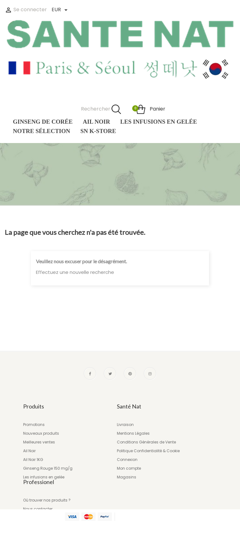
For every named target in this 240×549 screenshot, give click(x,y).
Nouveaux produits (41, 433)
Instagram (150, 373)
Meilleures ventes (39, 442)
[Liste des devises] (59, 10)
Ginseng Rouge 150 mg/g (47, 468)
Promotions (34, 424)
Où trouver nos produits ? (47, 514)
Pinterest (130, 373)
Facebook (90, 373)
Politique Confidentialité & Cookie (148, 450)
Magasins (126, 477)
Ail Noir (29, 450)
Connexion (127, 459)
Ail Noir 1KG (33, 459)
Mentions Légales (133, 433)
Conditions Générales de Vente (146, 442)
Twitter (110, 373)
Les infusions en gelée (43, 477)
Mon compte (129, 468)
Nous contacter (37, 522)
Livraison (125, 424)
